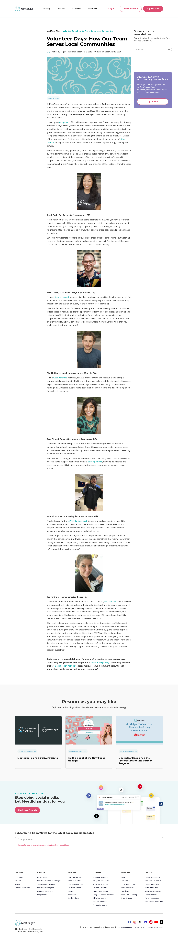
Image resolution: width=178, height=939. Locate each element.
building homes (95, 461)
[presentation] (152, 61)
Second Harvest (62, 297)
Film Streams (110, 601)
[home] (24, 8)
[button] (60, 8)
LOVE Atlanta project (77, 521)
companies (64, 122)
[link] (38, 730)
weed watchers (60, 377)
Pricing (46, 8)
